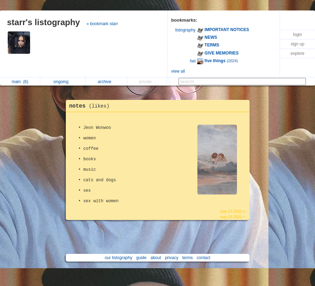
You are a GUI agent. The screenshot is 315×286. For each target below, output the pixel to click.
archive (106, 81)
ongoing (63, 81)
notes (91, 106)
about (155, 257)
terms (187, 257)
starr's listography (43, 22)
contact (203, 257)
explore (297, 53)
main (20, 81)
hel (193, 61)
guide (141, 257)
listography (185, 30)
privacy (171, 257)
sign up (297, 44)
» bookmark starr (102, 23)
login (297, 34)
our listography (118, 257)
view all (178, 71)
